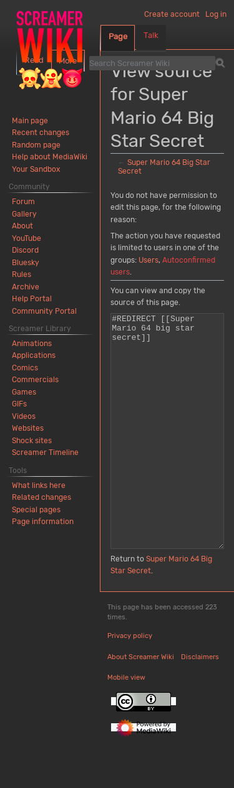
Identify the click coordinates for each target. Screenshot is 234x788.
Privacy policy (129, 682)
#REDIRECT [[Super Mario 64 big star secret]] (167, 454)
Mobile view (126, 724)
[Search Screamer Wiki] (152, 63)
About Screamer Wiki (140, 704)
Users (148, 260)
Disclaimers (200, 704)
